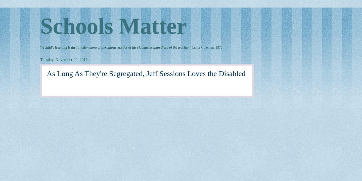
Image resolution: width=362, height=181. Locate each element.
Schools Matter (113, 26)
